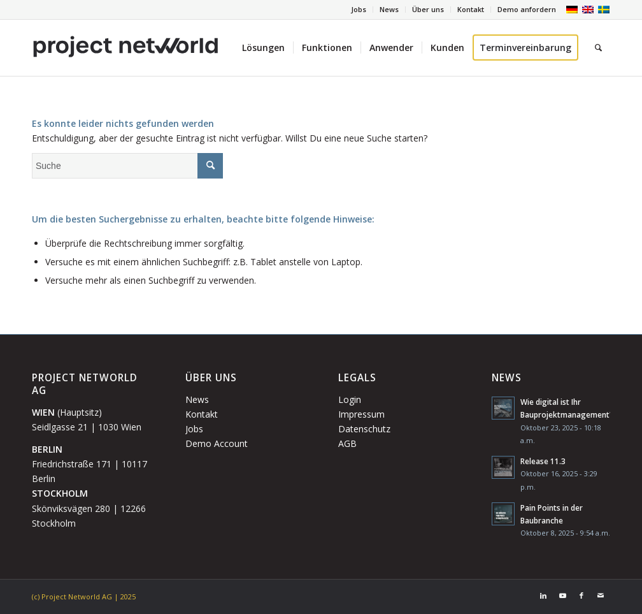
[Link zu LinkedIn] (543, 595)
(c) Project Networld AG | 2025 (84, 596)
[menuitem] (359, 9)
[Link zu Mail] (600, 595)
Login (349, 399)
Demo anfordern (526, 9)
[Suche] (598, 48)
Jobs (358, 9)
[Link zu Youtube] (562, 595)
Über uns (428, 9)
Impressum (361, 414)
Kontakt (470, 9)
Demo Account (216, 443)
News (389, 9)
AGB (347, 443)
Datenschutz (364, 429)
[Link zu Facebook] (581, 595)
